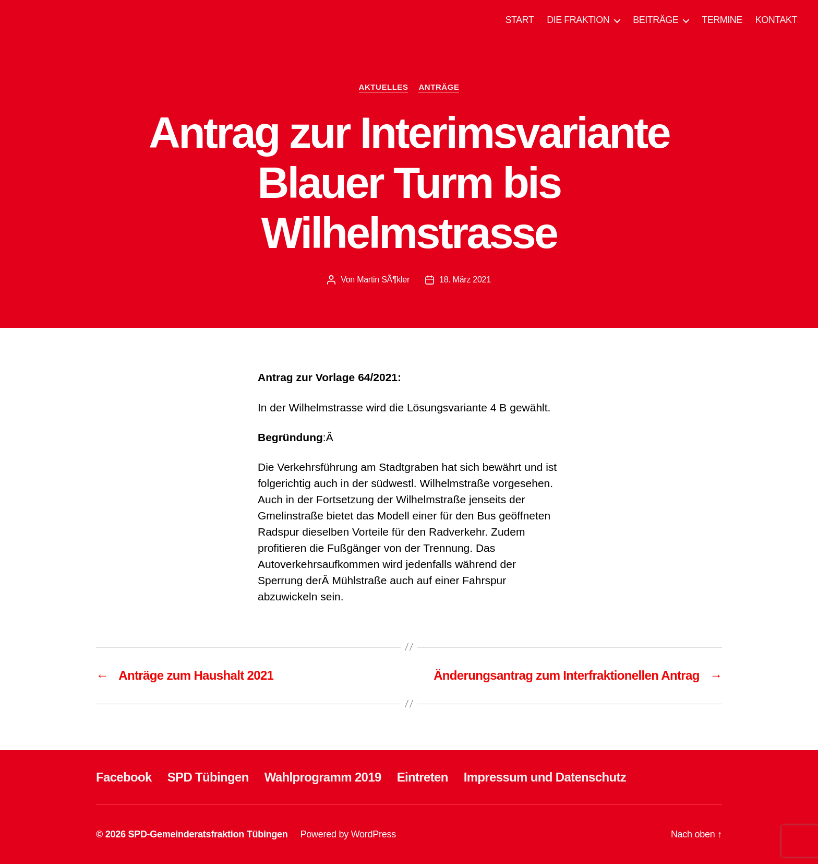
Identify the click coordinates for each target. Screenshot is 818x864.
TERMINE (722, 20)
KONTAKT (776, 20)
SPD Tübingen (208, 777)
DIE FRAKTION (578, 20)
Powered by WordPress (348, 834)
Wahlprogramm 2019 (322, 777)
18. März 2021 (465, 279)
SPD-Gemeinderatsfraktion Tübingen (207, 834)
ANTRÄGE (438, 86)
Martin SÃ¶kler (383, 279)
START (519, 20)
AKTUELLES (383, 86)
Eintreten (422, 777)
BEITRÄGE (655, 20)
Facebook (124, 777)
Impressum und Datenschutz (545, 777)
